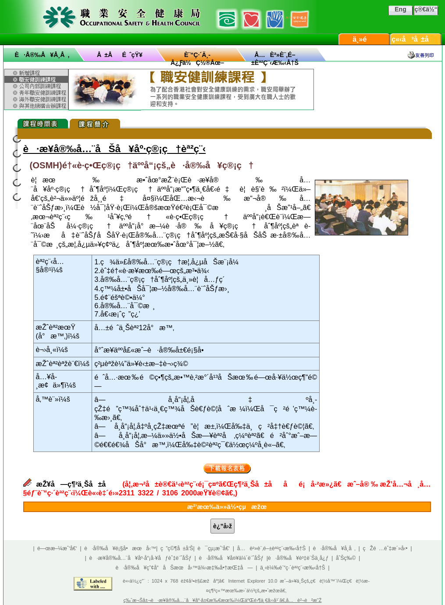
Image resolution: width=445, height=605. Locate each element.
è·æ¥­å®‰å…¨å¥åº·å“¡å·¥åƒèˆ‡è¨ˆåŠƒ (140, 558)
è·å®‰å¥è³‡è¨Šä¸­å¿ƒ (298, 558)
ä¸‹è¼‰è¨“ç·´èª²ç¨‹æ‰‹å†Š (292, 568)
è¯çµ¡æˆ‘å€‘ (214, 548)
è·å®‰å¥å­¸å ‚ (42, 54)
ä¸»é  (363, 39)
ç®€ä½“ (425, 9)
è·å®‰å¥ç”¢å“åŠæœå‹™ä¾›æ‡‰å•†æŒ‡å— (184, 568)
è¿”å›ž (222, 526)
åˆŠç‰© (346, 558)
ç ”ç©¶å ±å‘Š (176, 548)
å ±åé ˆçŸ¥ (119, 54)
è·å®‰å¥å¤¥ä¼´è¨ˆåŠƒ (231, 558)
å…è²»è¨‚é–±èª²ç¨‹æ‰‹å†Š (271, 548)
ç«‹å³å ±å (416, 39)
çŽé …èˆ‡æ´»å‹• (385, 548)
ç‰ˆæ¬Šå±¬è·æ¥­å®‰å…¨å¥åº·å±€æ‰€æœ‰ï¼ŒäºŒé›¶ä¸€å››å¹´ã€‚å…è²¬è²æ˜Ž (223, 600)
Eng (400, 9)
